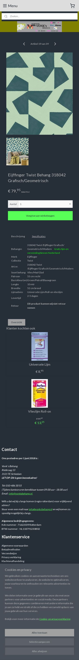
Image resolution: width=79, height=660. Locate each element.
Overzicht (16, 322)
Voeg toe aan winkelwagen (40, 215)
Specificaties (39, 236)
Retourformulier (11, 572)
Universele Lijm (39, 364)
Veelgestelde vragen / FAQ (16, 565)
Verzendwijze (9, 553)
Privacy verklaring (11, 557)
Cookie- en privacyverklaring (54, 629)
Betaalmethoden (11, 549)
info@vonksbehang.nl (21, 493)
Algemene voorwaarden (15, 545)
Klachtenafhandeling (13, 561)
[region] (39, 610)
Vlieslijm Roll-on (39, 411)
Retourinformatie (11, 569)
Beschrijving (18, 236)
